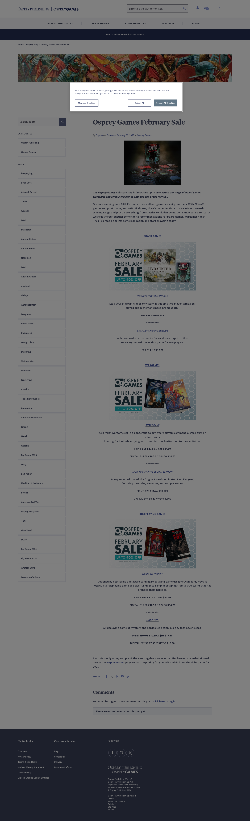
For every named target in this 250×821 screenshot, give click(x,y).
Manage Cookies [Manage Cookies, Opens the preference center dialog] (86, 103)
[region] (126, 97)
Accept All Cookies (165, 103)
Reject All (140, 103)
